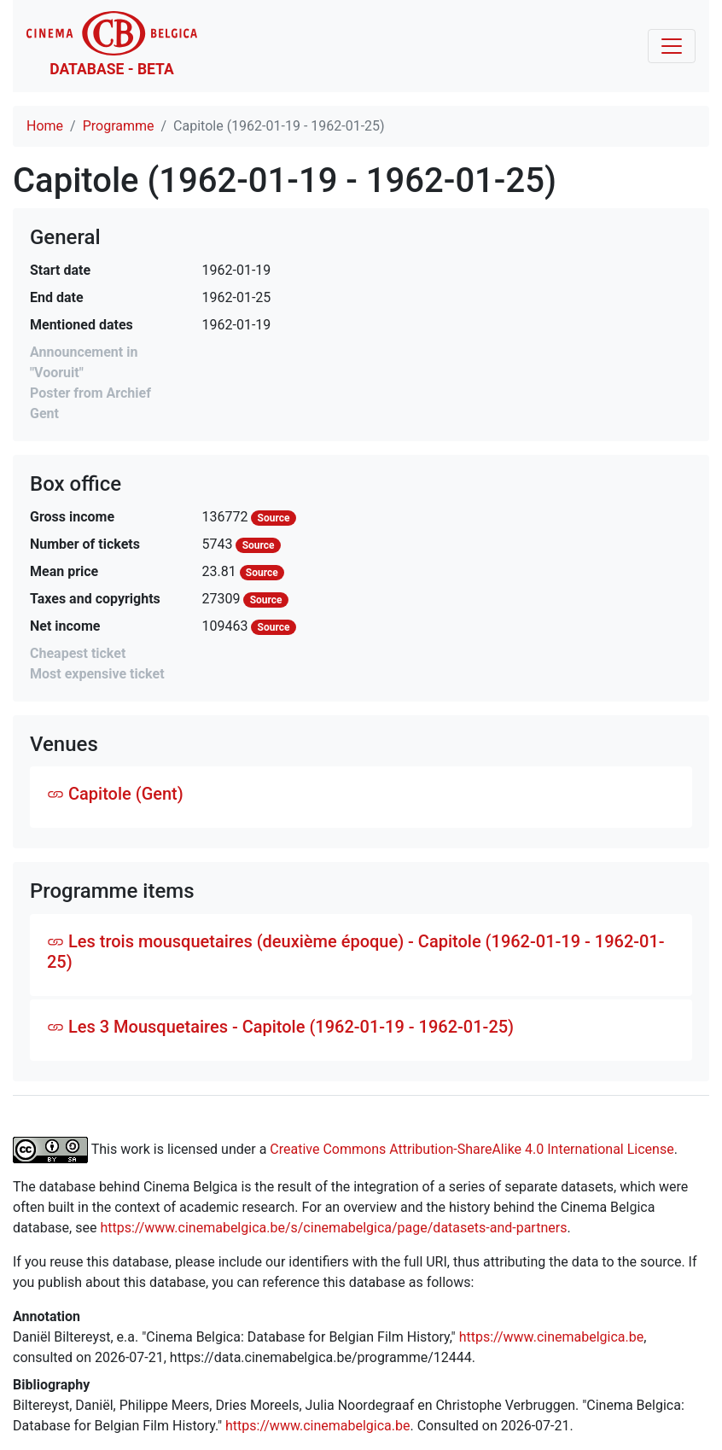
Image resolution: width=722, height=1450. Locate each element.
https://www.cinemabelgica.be (551, 1337)
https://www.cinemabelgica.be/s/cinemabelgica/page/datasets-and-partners (333, 1228)
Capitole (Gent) (115, 793)
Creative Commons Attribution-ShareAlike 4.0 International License (471, 1149)
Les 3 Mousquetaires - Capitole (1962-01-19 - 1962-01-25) (280, 1026)
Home (44, 126)
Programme (118, 126)
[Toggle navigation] (672, 46)
